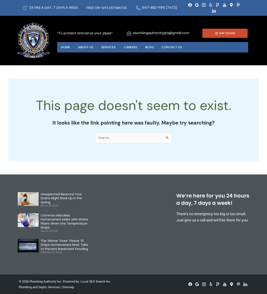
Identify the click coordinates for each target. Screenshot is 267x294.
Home (65, 47)
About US (86, 47)
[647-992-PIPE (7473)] (138, 8)
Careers (132, 47)
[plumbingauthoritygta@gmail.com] (129, 33)
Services (109, 47)
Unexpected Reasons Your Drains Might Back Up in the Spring (61, 198)
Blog (151, 47)
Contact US (174, 47)
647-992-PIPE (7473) (159, 7)
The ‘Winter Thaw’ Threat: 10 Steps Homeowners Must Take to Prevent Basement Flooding (64, 244)
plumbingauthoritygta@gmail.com (161, 33)
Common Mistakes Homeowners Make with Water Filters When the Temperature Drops (64, 221)
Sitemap (68, 287)
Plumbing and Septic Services (39, 287)
